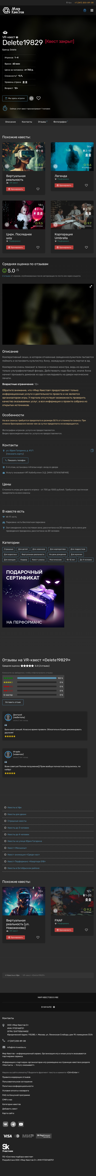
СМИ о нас (7, 1099)
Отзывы (42, 121)
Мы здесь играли (15, 98)
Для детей (23, 549)
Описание (10, 122)
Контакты (27, 122)
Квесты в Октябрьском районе (21, 868)
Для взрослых (10, 554)
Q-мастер (8, 695)
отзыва (6, 276)
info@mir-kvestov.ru (16, 1047)
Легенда (61, 176)
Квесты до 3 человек (16, 828)
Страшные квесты (15, 821)
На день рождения (57, 554)
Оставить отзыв (13, 702)
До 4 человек (86, 560)
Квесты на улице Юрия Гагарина (23, 841)
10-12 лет (71, 560)
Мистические (56, 560)
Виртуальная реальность (16, 177)
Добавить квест (9, 1109)
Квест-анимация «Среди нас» (22, 854)
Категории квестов (11, 1104)
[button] (90, 286)
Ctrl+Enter (72, 1072)
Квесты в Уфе (13, 807)
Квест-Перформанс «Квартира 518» (25, 861)
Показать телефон (15, 460)
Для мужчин (76, 554)
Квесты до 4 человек (16, 834)
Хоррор (23, 560)
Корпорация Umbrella (64, 236)
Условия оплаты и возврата (15, 1090)
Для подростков (78, 549)
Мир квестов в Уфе (48, 997)
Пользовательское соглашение (17, 1081)
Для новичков (39, 549)
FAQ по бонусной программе (16, 1095)
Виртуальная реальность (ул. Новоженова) (17, 924)
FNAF (59, 920)
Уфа (69, 3)
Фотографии (60, 121)
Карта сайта (8, 1113)
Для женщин (9, 560)
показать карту (15, 453)
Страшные (8, 549)
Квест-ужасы (38, 560)
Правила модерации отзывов (16, 1077)
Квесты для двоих (15, 814)
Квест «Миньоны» (15, 848)
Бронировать (15, 189)
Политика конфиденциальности (17, 1086)
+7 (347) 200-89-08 (84, 3)
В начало (48, 1007)
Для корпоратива (58, 549)
